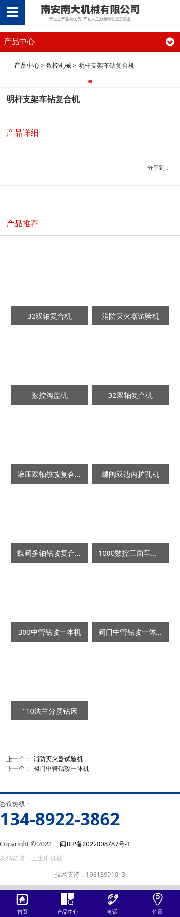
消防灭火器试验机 (58, 758)
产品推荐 (22, 223)
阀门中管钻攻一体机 (61, 768)
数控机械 (58, 65)
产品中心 (26, 65)
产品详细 (22, 132)
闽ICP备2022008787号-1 (95, 843)
